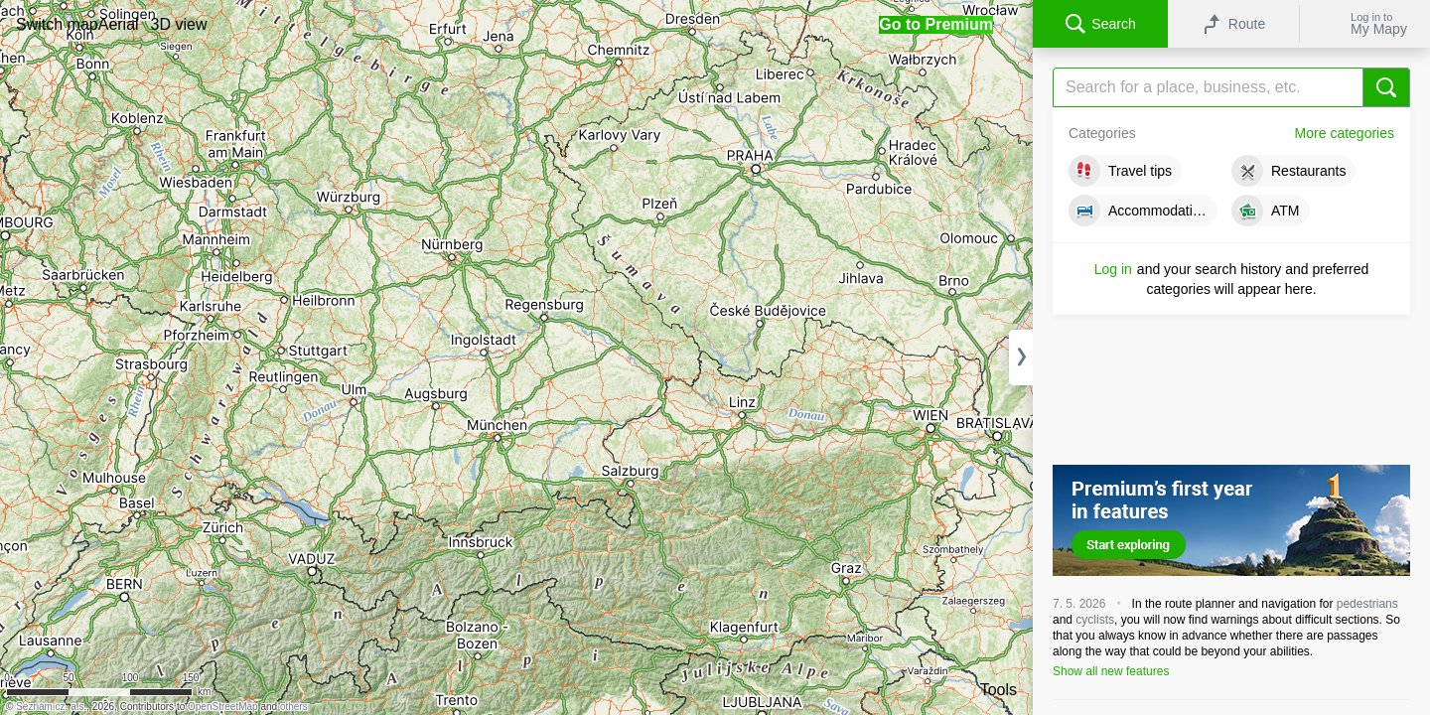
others (294, 706)
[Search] (1231, 87)
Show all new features (1111, 671)
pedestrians (1367, 604)
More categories (1344, 133)
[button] (57, 24)
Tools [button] (998, 689)
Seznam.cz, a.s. (51, 706)
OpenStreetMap (223, 706)
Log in (1113, 269)
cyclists (1094, 620)
